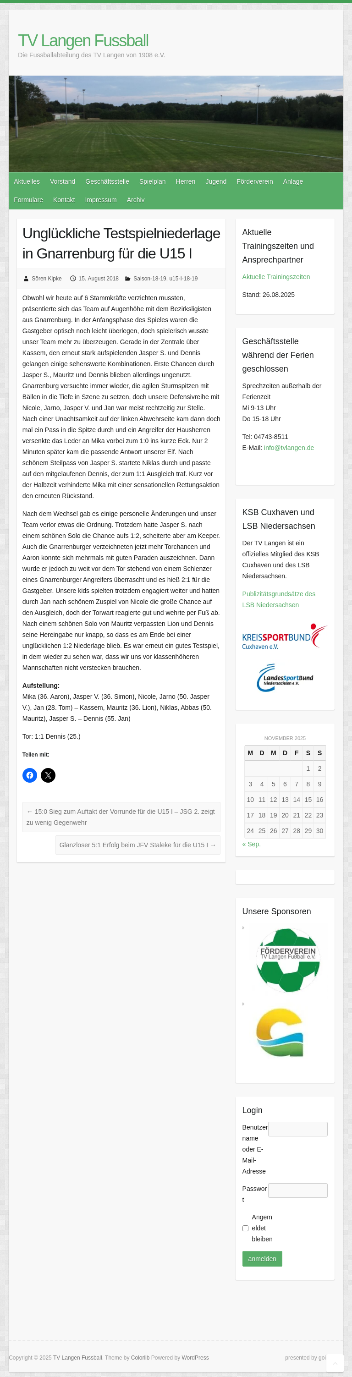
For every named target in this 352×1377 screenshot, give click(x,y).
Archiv (136, 199)
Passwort (254, 1194)
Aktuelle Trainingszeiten (276, 276)
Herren (186, 181)
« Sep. (251, 844)
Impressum (100, 199)
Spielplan (152, 181)
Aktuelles (27, 181)
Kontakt (64, 199)
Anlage (293, 181)
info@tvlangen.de (289, 447)
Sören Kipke (46, 278)
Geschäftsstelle (107, 181)
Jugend (215, 181)
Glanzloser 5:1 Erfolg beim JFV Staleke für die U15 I (138, 845)
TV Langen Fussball (83, 40)
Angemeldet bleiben (262, 1228)
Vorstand (62, 181)
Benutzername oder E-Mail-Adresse (255, 1149)
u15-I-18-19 (183, 278)
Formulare (28, 199)
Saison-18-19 (149, 278)
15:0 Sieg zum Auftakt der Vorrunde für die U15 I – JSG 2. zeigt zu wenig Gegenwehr (121, 817)
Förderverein (254, 181)
